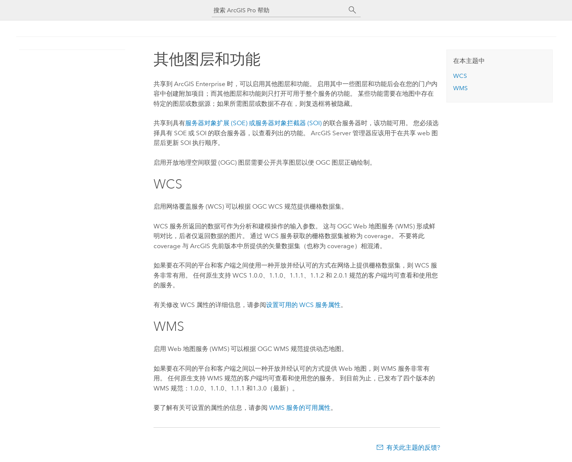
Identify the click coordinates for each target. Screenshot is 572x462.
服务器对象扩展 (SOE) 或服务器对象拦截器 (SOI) (253, 123)
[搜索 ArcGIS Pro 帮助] (279, 10)
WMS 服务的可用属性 (300, 407)
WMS (460, 88)
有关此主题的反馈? (413, 447)
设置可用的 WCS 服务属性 (303, 304)
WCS (460, 75)
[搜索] (352, 10)
